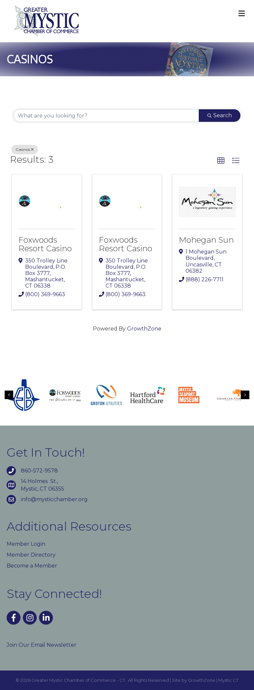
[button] (221, 160)
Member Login (26, 544)
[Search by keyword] (106, 115)
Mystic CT (228, 680)
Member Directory (31, 555)
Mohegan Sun (206, 240)
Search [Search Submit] (219, 115)
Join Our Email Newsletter (41, 645)
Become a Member (32, 566)
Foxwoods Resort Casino (45, 244)
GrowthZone (144, 329)
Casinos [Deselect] (25, 149)
